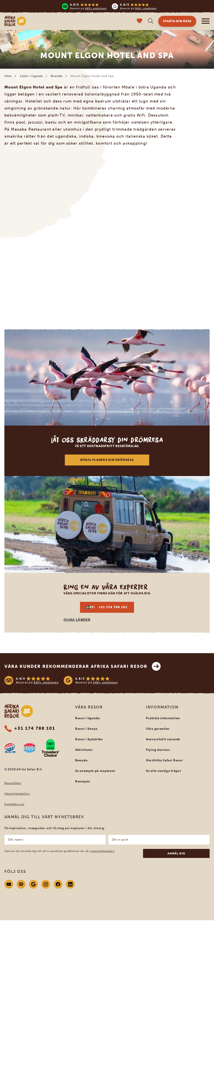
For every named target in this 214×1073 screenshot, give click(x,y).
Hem (8, 76)
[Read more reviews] (109, 6)
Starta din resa (177, 21)
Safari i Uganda (31, 76)
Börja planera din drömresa (107, 460)
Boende (57, 76)
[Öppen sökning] (150, 21)
